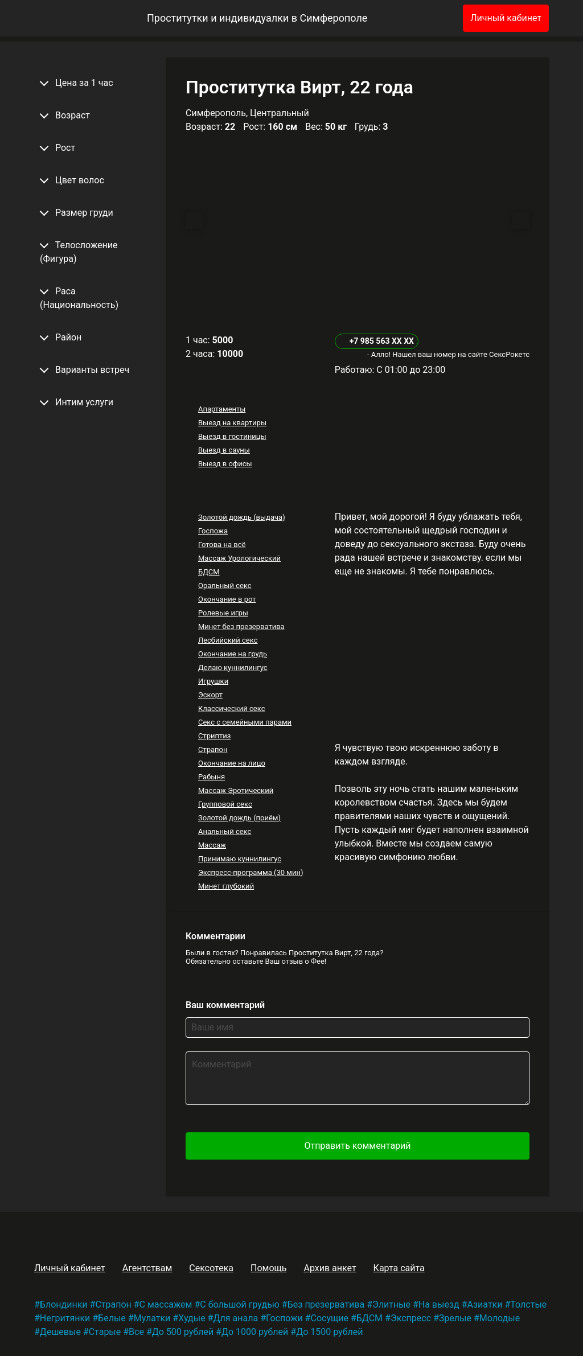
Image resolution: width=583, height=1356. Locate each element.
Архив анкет (329, 1268)
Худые (191, 1318)
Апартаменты (221, 409)
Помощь (268, 1268)
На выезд (438, 1304)
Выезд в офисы (225, 463)
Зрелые (455, 1318)
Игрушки (213, 681)
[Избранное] (435, 18)
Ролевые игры (223, 613)
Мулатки (152, 1318)
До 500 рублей (183, 1331)
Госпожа (213, 531)
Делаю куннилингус (233, 667)
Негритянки (65, 1318)
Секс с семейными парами (245, 722)
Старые (105, 1331)
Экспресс (411, 1318)
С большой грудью (240, 1304)
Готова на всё (221, 544)
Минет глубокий (226, 886)
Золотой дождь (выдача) (241, 517)
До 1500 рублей (329, 1331)
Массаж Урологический (239, 558)
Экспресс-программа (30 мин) (250, 872)
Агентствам (147, 1268)
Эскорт (210, 695)
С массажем (165, 1304)
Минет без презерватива (241, 626)
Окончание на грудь (232, 654)
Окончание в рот (227, 599)
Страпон (213, 749)
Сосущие (329, 1318)
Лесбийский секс (227, 640)
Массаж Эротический (235, 790)
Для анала (235, 1318)
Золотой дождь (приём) (239, 817)
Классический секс (231, 708)
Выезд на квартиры (232, 422)
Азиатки (485, 1304)
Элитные (391, 1304)
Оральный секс (225, 585)
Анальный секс (224, 831)
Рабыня (211, 776)
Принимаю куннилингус (239, 858)
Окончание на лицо (231, 763)
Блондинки (64, 1304)
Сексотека (211, 1268)
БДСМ (209, 572)
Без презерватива (326, 1304)
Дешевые (60, 1331)
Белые (112, 1318)
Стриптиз (214, 736)
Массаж (212, 845)
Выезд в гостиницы (232, 436)
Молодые (499, 1318)
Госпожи (284, 1318)
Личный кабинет (505, 18)
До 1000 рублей (254, 1331)
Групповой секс (225, 804)
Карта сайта (399, 1268)
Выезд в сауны (224, 450)
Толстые (528, 1304)
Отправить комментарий (357, 1145)
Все (136, 1331)
